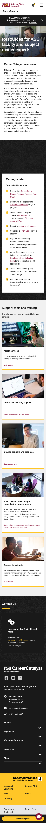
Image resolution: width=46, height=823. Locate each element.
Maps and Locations (8, 787)
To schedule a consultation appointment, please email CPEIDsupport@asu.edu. (22, 526)
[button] (38, 816)
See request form (10, 464)
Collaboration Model (19, 205)
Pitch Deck (25, 231)
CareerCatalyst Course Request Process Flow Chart (23, 194)
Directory (8, 799)
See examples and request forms (16, 414)
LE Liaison (22, 215)
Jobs (6, 794)
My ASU (28, 794)
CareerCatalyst (11, 11)
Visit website (8, 365)
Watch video (8, 581)
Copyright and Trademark (10, 810)
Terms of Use (31, 809)
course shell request (27, 226)
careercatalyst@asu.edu (18, 640)
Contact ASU (31, 786)
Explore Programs (23, 819)
